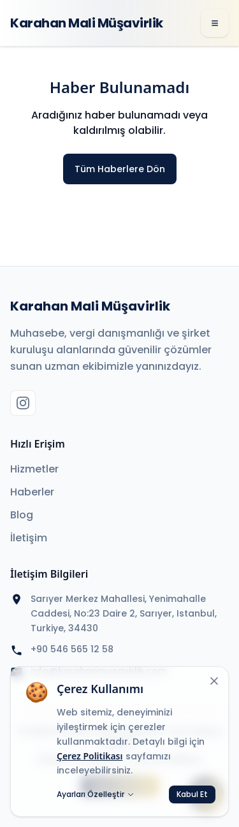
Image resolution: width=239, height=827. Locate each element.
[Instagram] (23, 403)
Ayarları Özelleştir (95, 794)
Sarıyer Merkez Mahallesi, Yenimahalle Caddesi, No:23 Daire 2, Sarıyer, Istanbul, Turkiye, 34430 (124, 613)
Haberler (32, 492)
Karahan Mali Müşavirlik (86, 23)
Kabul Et (192, 794)
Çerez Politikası (90, 756)
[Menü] (215, 23)
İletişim (28, 538)
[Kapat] (214, 681)
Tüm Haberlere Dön (120, 169)
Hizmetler (34, 469)
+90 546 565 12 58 (72, 649)
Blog (21, 515)
